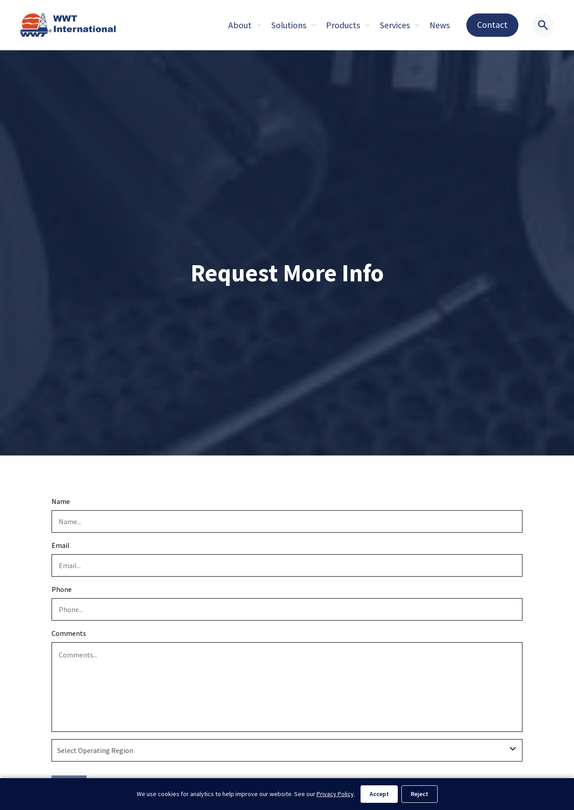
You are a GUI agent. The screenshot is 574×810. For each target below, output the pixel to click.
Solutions (288, 25)
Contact (492, 24)
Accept (379, 794)
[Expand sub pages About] (258, 25)
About (240, 25)
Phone (62, 589)
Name (61, 501)
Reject (419, 794)
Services (395, 25)
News (440, 25)
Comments (69, 633)
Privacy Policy (335, 794)
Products (343, 25)
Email (61, 545)
